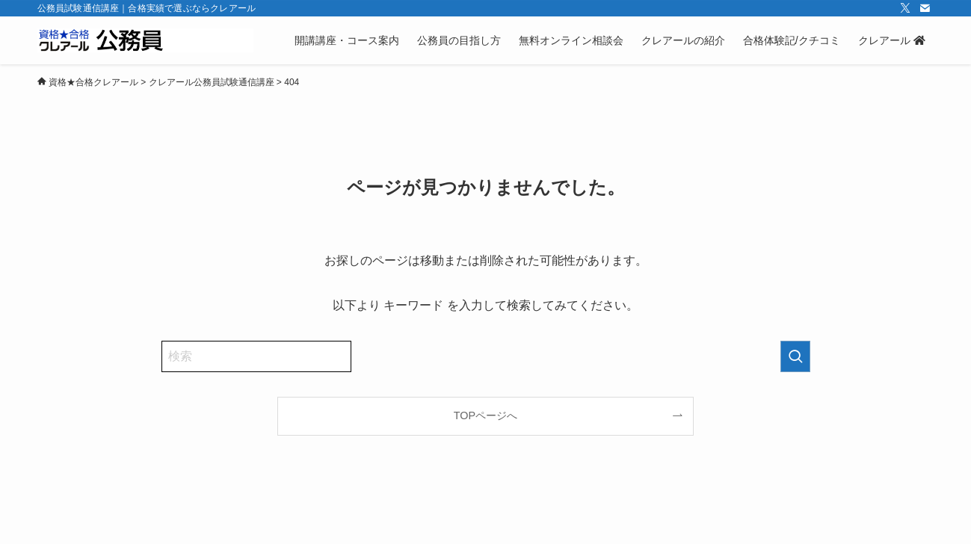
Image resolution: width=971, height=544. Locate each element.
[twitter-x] (905, 8)
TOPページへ (485, 415)
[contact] (924, 8)
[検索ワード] (256, 356)
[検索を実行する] (795, 356)
